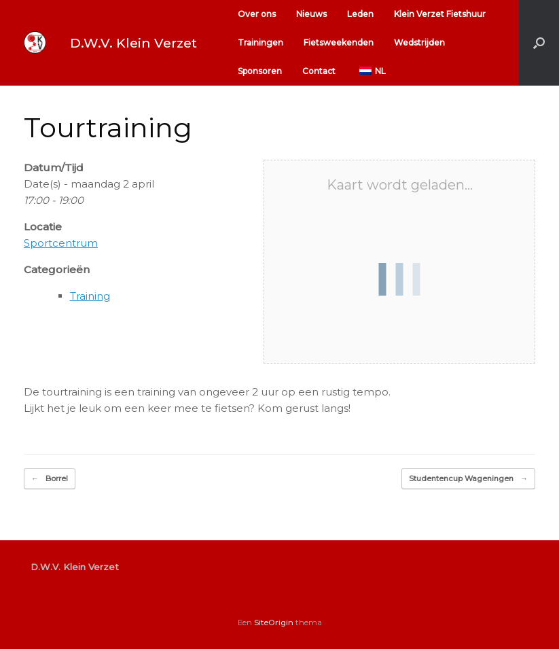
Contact (319, 71)
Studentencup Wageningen (468, 479)
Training (90, 296)
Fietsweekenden (339, 42)
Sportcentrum (61, 242)
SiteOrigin (273, 622)
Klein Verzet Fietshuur (440, 14)
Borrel (49, 479)
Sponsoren (260, 71)
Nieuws (311, 14)
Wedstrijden (419, 42)
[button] (539, 43)
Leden (360, 14)
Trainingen (260, 42)
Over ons (257, 14)
